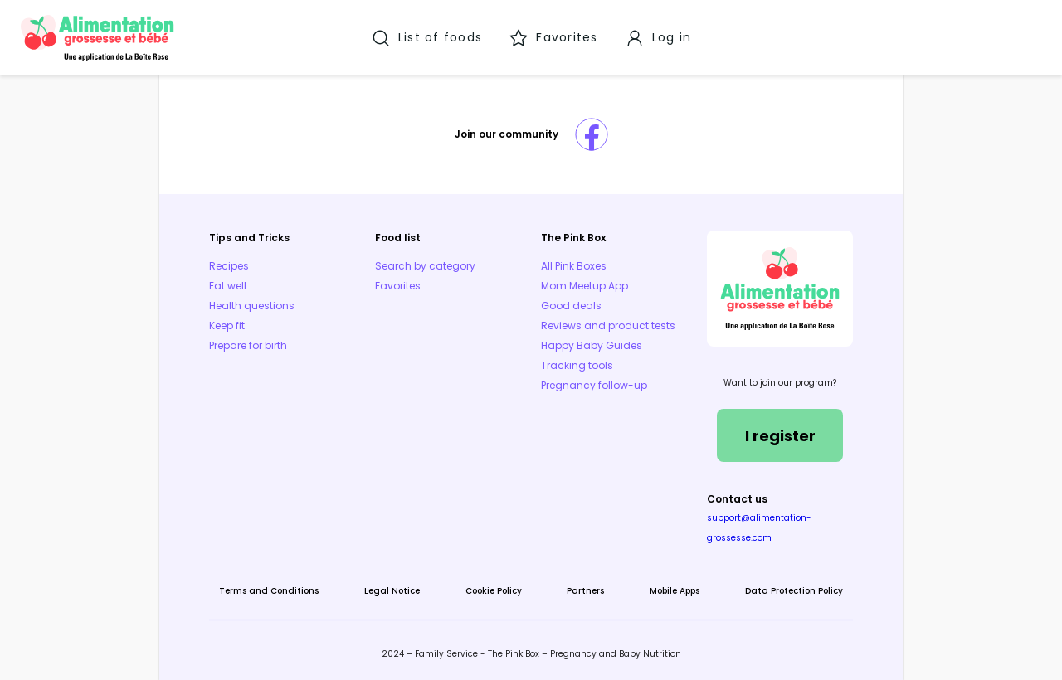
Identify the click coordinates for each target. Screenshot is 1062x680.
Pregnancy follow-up (594, 385)
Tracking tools (577, 365)
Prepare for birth (248, 345)
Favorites (398, 286)
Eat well (227, 286)
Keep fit (227, 325)
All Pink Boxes (574, 266)
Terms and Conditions (269, 591)
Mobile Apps (674, 591)
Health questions (252, 306)
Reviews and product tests (608, 325)
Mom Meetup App (584, 286)
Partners (585, 591)
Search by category (425, 266)
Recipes (229, 266)
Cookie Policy (493, 591)
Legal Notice (392, 591)
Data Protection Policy (794, 591)
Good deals (571, 306)
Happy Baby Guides (591, 345)
